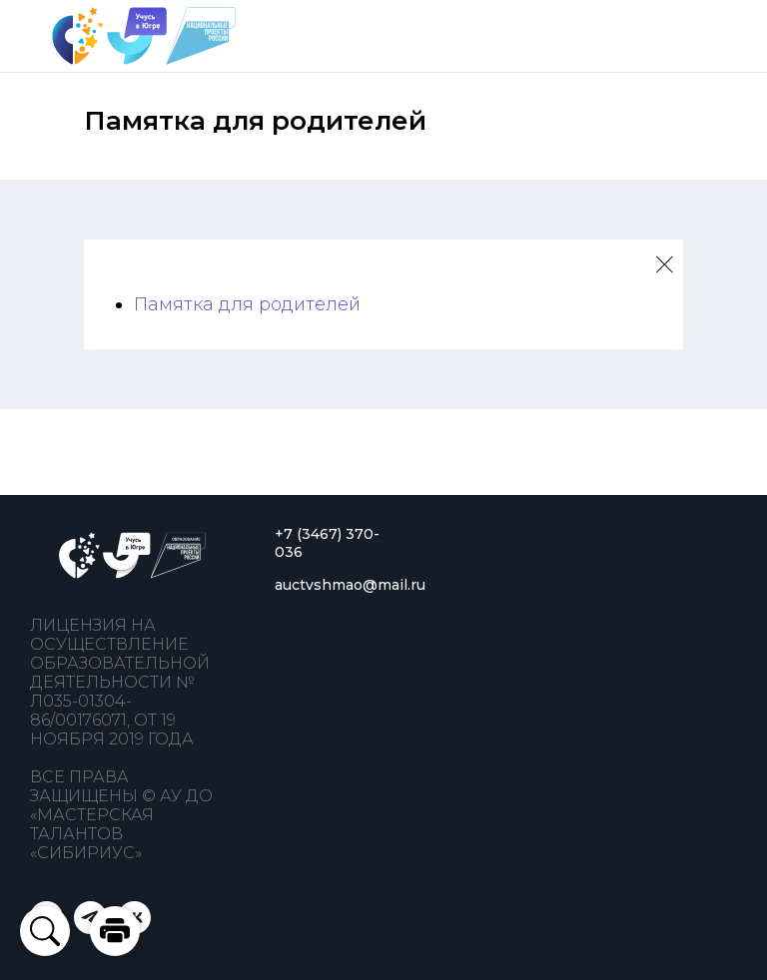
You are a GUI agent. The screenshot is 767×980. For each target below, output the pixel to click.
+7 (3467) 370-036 (327, 543)
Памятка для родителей (247, 304)
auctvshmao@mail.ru (350, 585)
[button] (115, 931)
